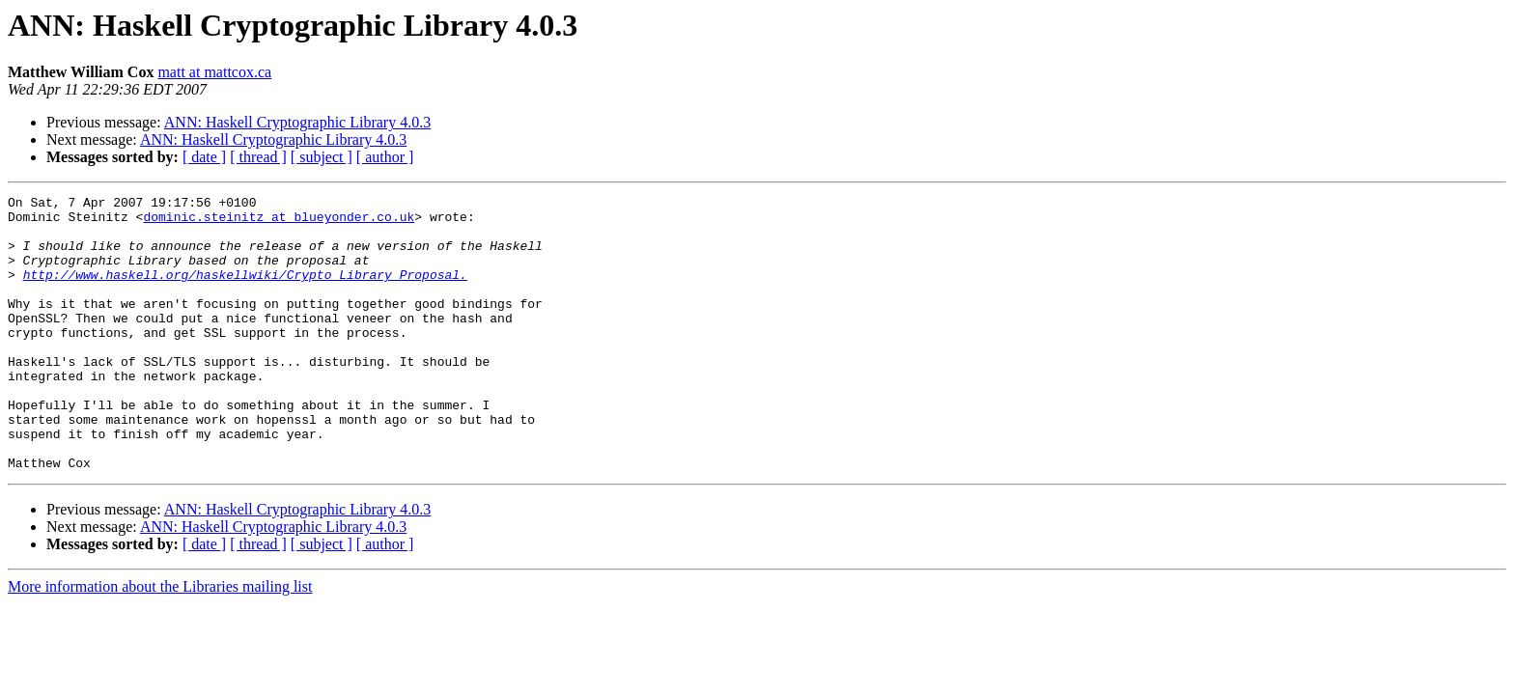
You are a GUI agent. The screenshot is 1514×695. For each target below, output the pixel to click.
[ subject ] (321, 157)
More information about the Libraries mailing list (160, 641)
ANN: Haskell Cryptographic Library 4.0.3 (297, 122)
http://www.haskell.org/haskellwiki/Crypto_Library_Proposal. (245, 291)
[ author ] (385, 157)
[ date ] (204, 157)
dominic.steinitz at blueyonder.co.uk (278, 222)
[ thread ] (258, 157)
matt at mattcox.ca (214, 72)
